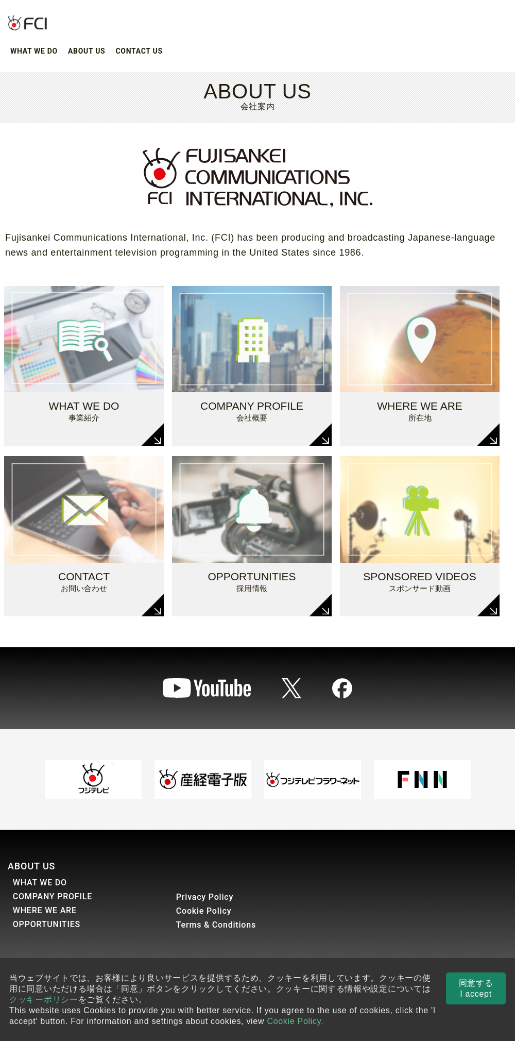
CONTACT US (138, 51)
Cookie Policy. (295, 1021)
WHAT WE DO (34, 51)
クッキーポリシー (43, 999)
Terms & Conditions (216, 925)
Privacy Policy (204, 897)
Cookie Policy (204, 911)
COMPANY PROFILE (52, 896)
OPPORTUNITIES (46, 924)
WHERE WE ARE (45, 910)
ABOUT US (86, 51)
